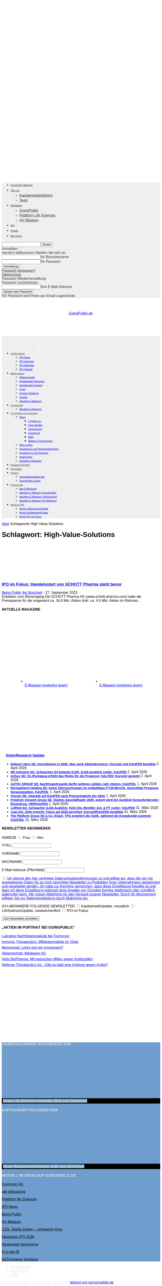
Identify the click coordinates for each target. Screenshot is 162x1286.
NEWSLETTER (17, 505)
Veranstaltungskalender (32, 476)
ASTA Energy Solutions (20, 1259)
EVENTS (14, 473)
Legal (22, 389)
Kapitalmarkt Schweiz (30, 385)
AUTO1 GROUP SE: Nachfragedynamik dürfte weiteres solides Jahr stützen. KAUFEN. (73, 784)
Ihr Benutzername (55, 257)
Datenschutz (11, 274)
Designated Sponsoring (20, 1244)
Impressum (19, 1271)
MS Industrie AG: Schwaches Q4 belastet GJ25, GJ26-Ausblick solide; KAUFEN (69, 772)
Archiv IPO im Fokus (30, 516)
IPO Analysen (26, 361)
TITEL (6, 845)
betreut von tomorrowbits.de (92, 1282)
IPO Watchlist (26, 365)
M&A (30, 437)
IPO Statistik (26, 369)
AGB (14, 1275)
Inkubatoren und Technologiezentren (39, 449)
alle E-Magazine (28, 488)
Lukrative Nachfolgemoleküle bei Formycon (35, 936)
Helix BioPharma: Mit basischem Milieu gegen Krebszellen (47, 959)
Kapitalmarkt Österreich (32, 381)
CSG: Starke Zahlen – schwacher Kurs (32, 1229)
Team (23, 200)
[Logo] (17, 345)
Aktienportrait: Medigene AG (24, 953)
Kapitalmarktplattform (36, 195)
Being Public (11, 592)
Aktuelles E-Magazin (30, 401)
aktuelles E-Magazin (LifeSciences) (38, 496)
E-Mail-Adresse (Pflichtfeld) (23, 870)
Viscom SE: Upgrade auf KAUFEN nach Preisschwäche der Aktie (58, 796)
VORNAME (11, 853)
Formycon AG (12, 1184)
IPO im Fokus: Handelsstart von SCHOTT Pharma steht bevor (62, 584)
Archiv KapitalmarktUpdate (33, 512)
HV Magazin (29, 220)
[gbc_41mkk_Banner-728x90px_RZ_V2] (82, 334)
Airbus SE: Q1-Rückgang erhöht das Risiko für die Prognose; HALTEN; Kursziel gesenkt (75, 776)
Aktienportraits (27, 377)
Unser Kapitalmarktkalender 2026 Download (43, 1166)
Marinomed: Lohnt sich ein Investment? (32, 947)
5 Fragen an (34, 421)
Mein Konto (16, 236)
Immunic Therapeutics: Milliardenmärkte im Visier (40, 942)
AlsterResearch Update (25, 755)
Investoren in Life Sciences (33, 453)
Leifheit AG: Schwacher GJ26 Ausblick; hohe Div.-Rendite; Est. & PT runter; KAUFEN (73, 808)
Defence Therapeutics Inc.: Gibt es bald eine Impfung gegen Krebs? (55, 965)
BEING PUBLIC (17, 373)
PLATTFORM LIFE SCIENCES (24, 413)
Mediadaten (16, 205)
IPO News (24, 357)
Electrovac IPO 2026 (18, 1237)
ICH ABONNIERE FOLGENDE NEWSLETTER (38, 906)
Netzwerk (16, 469)
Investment (34, 433)
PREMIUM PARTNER (20, 465)
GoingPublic (28, 210)
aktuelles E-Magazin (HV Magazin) (38, 500)
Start (5, 524)
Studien (23, 397)
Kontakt (14, 231)
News (22, 417)
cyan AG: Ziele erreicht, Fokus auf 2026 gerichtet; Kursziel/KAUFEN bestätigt (67, 812)
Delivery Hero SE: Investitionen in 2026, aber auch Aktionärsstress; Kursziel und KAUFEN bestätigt (83, 764)
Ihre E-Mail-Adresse (56, 287)
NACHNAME (12, 862)
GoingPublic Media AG (22, 185)
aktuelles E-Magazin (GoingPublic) (38, 492)
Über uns (15, 190)
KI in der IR (10, 1252)
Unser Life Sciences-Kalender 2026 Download (45, 1101)
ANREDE (9, 837)
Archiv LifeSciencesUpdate (33, 508)
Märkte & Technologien (40, 441)
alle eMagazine (14, 1192)
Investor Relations (29, 393)
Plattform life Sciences (19, 1199)
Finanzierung (35, 429)
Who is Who (25, 445)
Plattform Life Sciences (37, 215)
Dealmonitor (25, 457)
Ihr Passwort (50, 261)
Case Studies (35, 425)
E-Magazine (17, 485)
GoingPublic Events (29, 480)
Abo (13, 225)
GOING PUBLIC (18, 354)
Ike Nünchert (32, 592)
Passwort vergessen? (18, 270)
